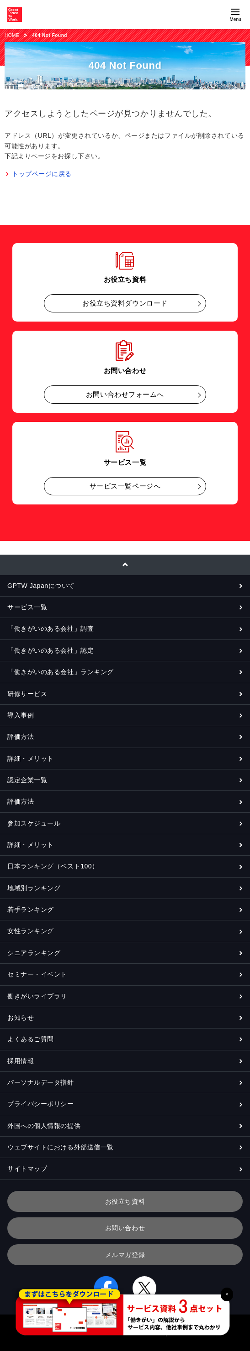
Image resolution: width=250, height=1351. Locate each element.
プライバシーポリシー (40, 1103)
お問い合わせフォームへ (125, 394)
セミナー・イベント (37, 974)
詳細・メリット (30, 758)
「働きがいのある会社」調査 (50, 628)
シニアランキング (33, 952)
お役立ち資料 (125, 1201)
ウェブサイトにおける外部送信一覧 (60, 1147)
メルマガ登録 (125, 1254)
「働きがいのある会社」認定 (50, 650)
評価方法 (20, 736)
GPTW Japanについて (41, 585)
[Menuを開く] (235, 15)
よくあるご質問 (30, 1039)
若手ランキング (30, 909)
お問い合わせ (125, 1227)
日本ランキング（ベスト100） (53, 866)
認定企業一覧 (27, 780)
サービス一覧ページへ (125, 486)
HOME (12, 35)
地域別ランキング (33, 888)
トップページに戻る (42, 173)
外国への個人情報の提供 (43, 1125)
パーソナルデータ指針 (40, 1082)
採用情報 (20, 1061)
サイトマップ (27, 1168)
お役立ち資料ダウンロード (125, 303)
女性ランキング (30, 931)
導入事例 (20, 715)
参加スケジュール (33, 823)
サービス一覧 (27, 607)
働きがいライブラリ (37, 996)
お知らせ (20, 1017)
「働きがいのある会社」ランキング (60, 672)
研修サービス (27, 693)
